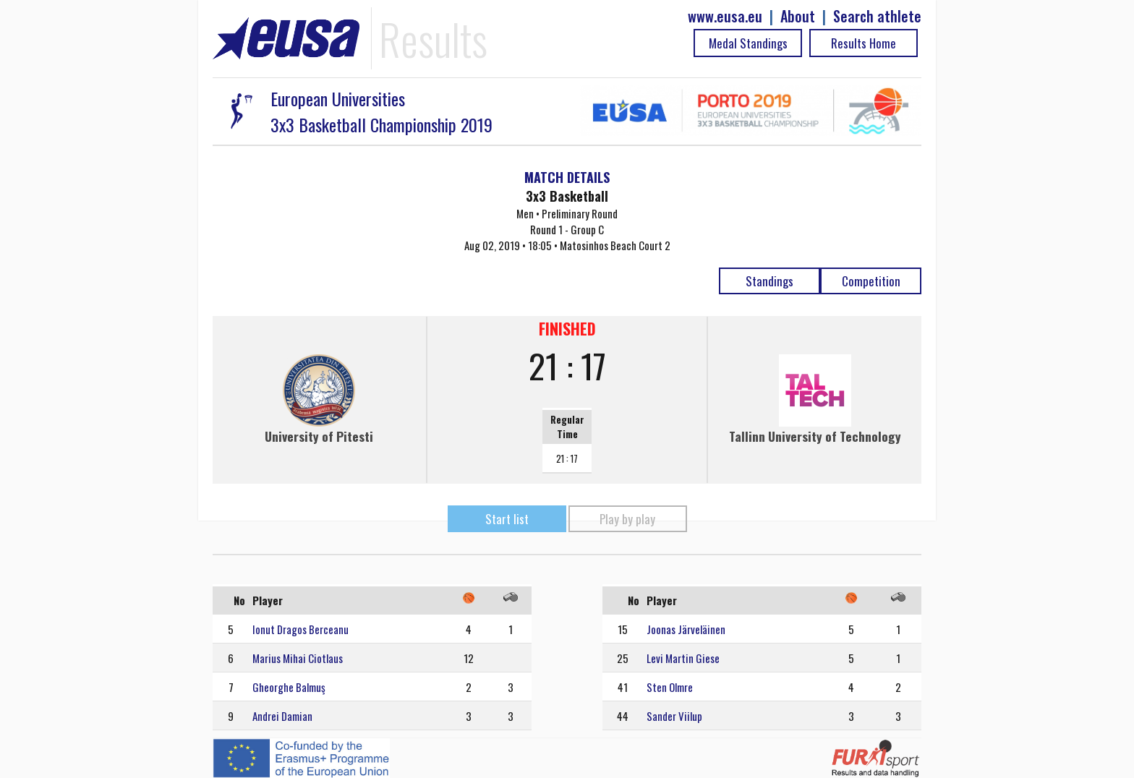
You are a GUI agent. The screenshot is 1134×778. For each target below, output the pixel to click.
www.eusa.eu (725, 16)
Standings (769, 281)
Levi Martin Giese (683, 658)
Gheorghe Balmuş (288, 687)
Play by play (627, 519)
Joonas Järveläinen (686, 629)
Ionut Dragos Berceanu (300, 629)
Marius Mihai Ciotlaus (297, 658)
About (797, 16)
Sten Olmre (670, 687)
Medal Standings (748, 43)
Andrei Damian (282, 716)
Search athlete (877, 16)
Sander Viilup (674, 716)
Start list (507, 519)
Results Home (863, 43)
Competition (871, 281)
